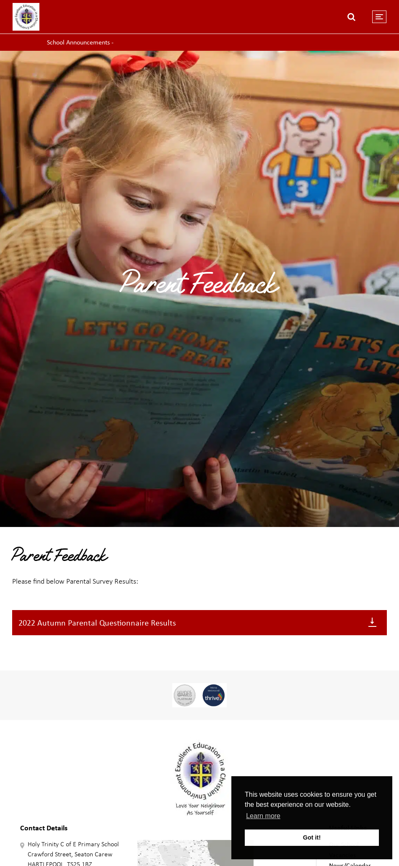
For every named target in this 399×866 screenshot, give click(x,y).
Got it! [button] (312, 837)
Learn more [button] (263, 815)
